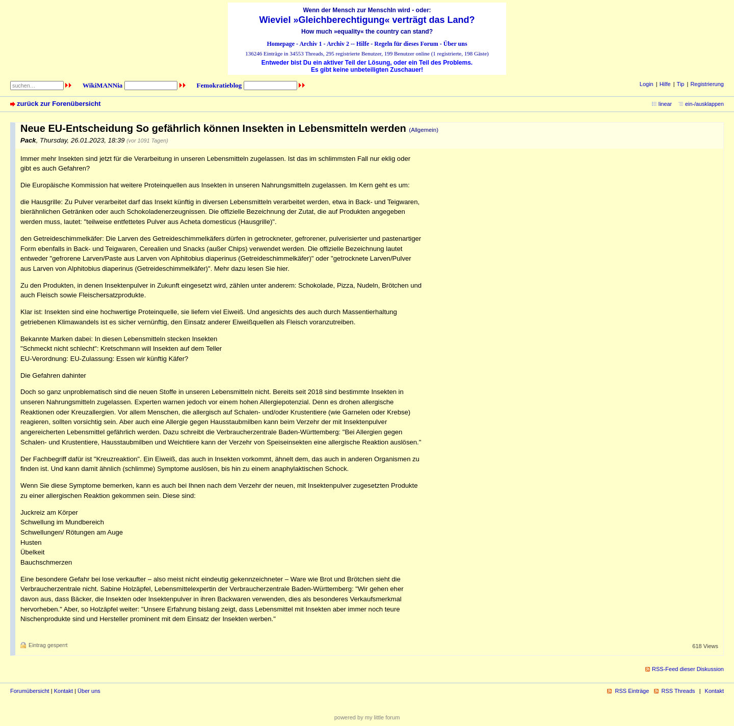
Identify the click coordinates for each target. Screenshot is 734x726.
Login (646, 84)
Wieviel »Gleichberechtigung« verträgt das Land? (367, 20)
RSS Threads (678, 691)
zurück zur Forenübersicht (59, 103)
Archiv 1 (310, 43)
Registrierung (707, 84)
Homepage (281, 43)
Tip (681, 84)
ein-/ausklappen (704, 104)
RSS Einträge (632, 691)
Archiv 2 (338, 43)
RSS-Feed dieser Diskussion (688, 669)
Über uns (455, 43)
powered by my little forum (367, 717)
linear (665, 104)
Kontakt (63, 691)
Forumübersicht (29, 691)
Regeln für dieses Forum (406, 43)
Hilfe (362, 43)
